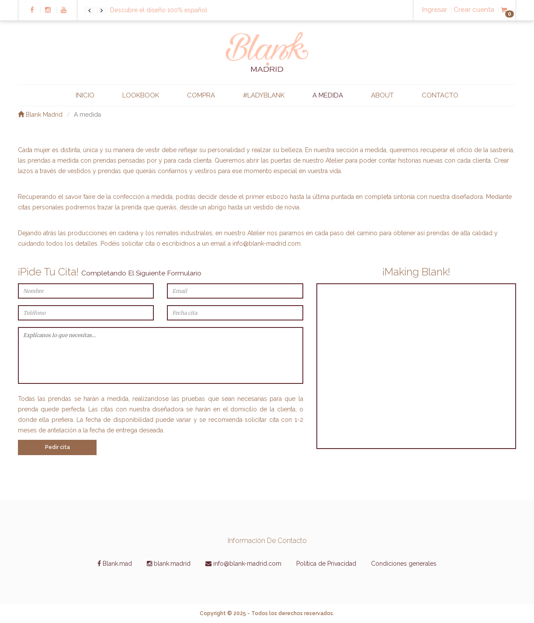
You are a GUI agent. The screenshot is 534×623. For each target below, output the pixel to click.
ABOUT (382, 95)
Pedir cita (57, 447)
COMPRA (201, 95)
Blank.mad (114, 563)
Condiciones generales (404, 563)
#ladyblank (263, 95)
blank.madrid (169, 563)
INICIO (85, 95)
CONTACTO (440, 95)
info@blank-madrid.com (266, 243)
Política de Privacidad (326, 563)
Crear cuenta (474, 10)
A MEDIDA (327, 95)
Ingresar (434, 10)
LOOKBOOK (140, 95)
